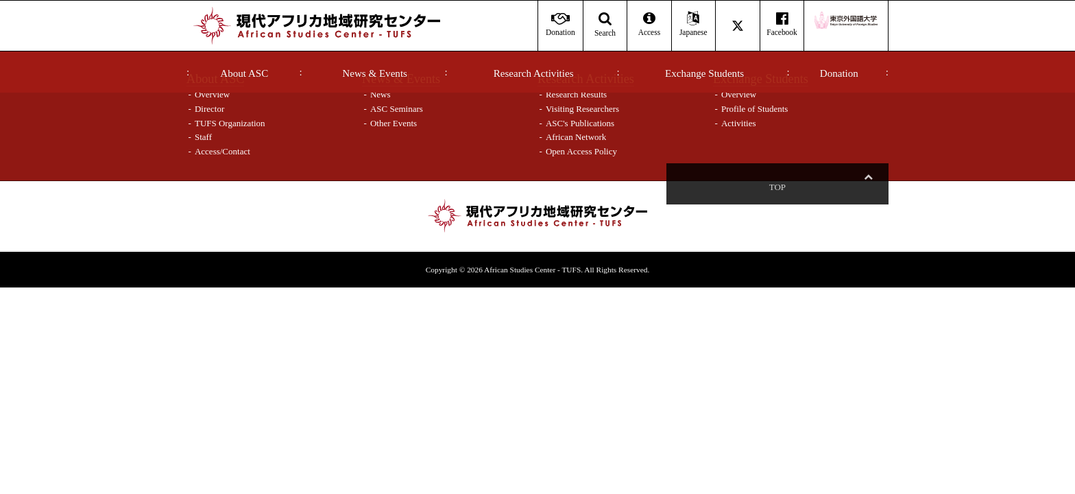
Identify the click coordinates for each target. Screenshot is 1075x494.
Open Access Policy (581, 151)
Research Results (576, 94)
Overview (212, 94)
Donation (839, 73)
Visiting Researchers (582, 109)
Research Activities (534, 73)
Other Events (393, 123)
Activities (738, 123)
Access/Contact (222, 151)
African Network (576, 137)
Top (868, 187)
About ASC (244, 73)
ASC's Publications (580, 123)
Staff (203, 137)
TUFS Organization (230, 123)
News (380, 94)
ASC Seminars (396, 109)
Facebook (782, 24)
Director (209, 109)
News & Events (374, 73)
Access (649, 24)
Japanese (693, 24)
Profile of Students (754, 109)
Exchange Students (704, 73)
